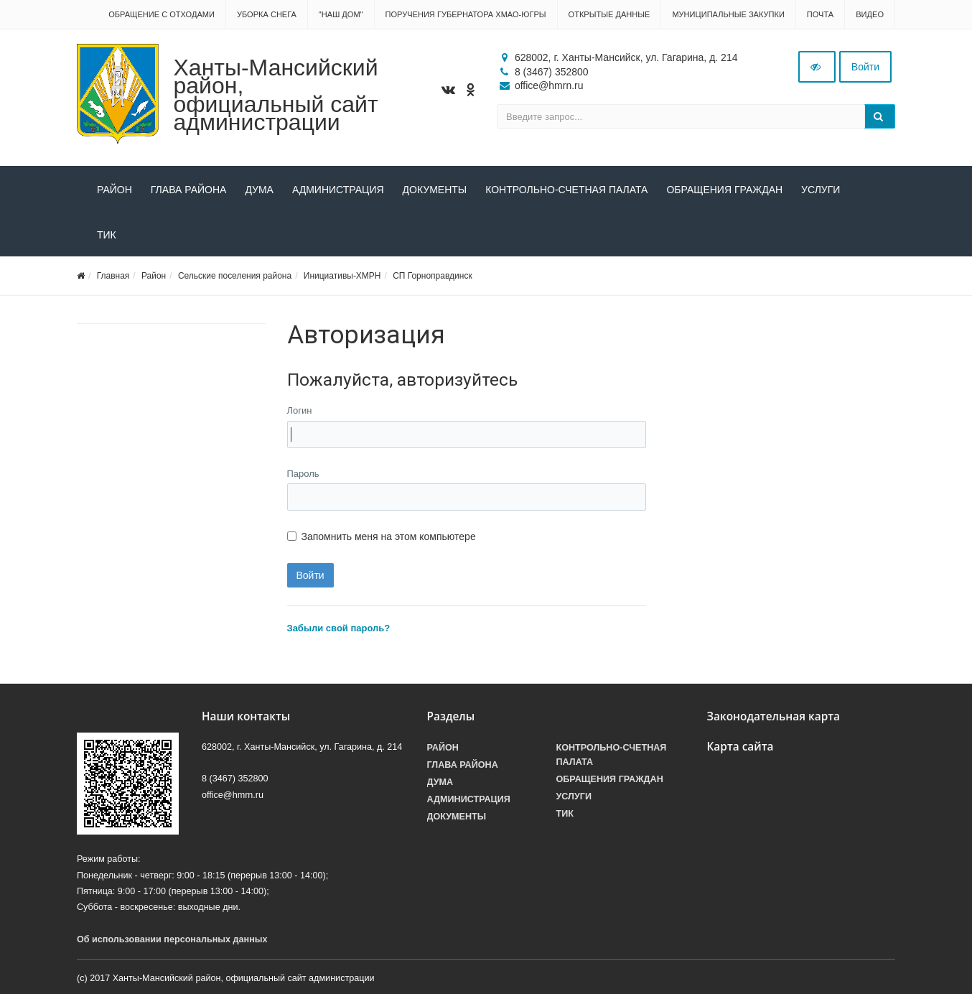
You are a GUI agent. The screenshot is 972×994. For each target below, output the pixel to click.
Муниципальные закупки (728, 14)
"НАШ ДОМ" (341, 14)
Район (114, 189)
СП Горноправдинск (432, 276)
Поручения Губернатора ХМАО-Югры (465, 14)
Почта (820, 14)
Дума (259, 189)
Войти (865, 67)
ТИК (106, 235)
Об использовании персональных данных (172, 939)
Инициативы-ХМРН (342, 276)
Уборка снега (266, 14)
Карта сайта (740, 746)
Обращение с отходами (161, 14)
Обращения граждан (724, 189)
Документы (435, 189)
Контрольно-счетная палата (566, 189)
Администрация (338, 189)
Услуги (820, 189)
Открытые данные (609, 14)
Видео (870, 14)
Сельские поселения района (234, 276)
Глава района (189, 189)
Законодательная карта (774, 716)
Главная (113, 276)
